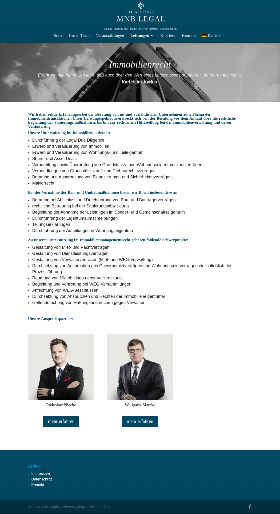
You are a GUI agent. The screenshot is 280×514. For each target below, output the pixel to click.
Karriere (167, 36)
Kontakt (189, 36)
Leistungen (139, 36)
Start (58, 36)
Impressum (40, 474)
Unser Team (79, 36)
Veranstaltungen (110, 36)
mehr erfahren (61, 421)
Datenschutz (41, 479)
